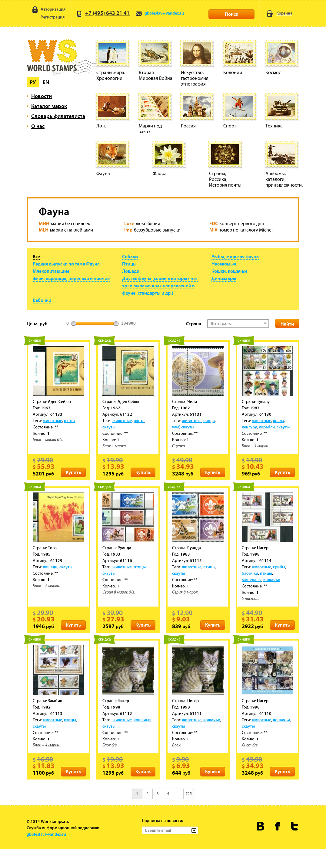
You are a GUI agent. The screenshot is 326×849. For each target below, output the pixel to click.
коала (278, 420)
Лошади (130, 271)
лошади (50, 567)
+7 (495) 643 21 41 (103, 12)
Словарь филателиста (58, 116)
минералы (251, 579)
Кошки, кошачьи (229, 271)
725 (188, 793)
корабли (267, 427)
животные (52, 420)
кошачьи (271, 579)
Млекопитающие (51, 271)
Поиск (231, 14)
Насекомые (223, 264)
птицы (140, 567)
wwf (175, 427)
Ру (33, 82)
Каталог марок (49, 106)
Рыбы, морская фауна (235, 256)
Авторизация (48, 9)
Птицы (129, 264)
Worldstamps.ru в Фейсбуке (277, 826)
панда (209, 420)
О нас (38, 126)
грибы (279, 567)
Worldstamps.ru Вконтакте (260, 826)
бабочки (250, 573)
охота (69, 420)
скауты (108, 427)
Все (36, 256)
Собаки (130, 256)
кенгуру (249, 427)
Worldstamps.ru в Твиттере (294, 826)
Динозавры (223, 278)
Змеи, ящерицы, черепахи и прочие (71, 278)
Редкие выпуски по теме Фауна (66, 264)
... (178, 793)
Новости (41, 96)
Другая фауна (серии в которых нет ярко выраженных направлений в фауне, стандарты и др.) (160, 285)
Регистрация (48, 17)
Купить (73, 472)
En (46, 82)
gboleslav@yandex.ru (159, 13)
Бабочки (42, 300)
